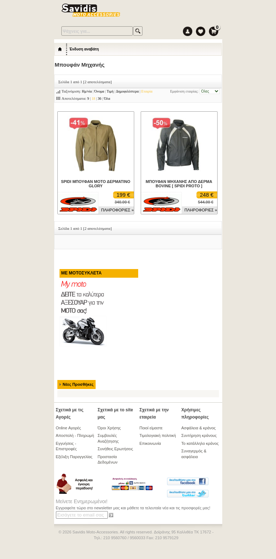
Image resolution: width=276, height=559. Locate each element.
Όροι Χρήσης (109, 428)
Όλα (107, 98)
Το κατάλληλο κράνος (200, 443)
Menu (197, 10)
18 (93, 98)
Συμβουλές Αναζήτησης (108, 438)
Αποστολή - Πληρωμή (75, 435)
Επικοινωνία (150, 443)
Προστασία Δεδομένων (108, 459)
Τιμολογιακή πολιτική (158, 435)
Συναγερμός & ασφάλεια (194, 454)
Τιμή (110, 91)
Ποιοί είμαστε (151, 428)
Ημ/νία (87, 91)
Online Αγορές (68, 428)
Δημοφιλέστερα (127, 91)
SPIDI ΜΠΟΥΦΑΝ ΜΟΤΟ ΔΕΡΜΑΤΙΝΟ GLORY (95, 183)
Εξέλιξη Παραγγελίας (74, 457)
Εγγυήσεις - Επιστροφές (66, 446)
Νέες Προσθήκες (78, 384)
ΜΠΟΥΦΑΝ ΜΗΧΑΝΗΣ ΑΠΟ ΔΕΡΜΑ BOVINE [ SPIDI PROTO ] (179, 183)
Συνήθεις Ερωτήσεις (115, 449)
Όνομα (99, 91)
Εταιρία (147, 91)
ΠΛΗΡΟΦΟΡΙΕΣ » (117, 210)
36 (99, 98)
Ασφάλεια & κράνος (198, 428)
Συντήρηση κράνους (199, 435)
